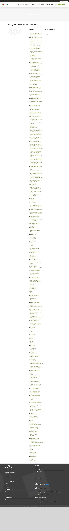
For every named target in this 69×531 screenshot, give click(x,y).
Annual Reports (32, 345)
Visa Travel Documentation (34, 109)
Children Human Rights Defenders (35, 323)
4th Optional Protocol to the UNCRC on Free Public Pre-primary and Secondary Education (36, 34)
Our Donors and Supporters (40, 471)
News (31, 291)
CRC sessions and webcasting (35, 445)
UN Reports (32, 357)
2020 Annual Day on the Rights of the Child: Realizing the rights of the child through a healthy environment (36, 179)
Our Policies (32, 115)
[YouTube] (11, 481)
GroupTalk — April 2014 (34, 431)
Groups (31, 305)
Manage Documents (33, 398)
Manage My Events (33, 456)
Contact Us (32, 255)
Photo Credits (32, 221)
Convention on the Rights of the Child (36, 253)
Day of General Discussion (34, 277)
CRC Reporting (7, 499)
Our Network (38, 469)
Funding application (33, 226)
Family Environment (33, 264)
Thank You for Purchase (34, 196)
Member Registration (33, 234)
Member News (32, 233)
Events (31, 418)
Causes (31, 373)
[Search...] (52, 34)
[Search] (45, 34)
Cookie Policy (32, 334)
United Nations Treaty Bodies (35, 280)
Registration (32, 338)
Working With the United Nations (35, 281)
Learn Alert (32, 108)
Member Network (33, 252)
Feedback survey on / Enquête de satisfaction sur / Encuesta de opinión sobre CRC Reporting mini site (36, 130)
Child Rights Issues (33, 452)
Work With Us (32, 296)
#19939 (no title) (33, 183)
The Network (32, 352)
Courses (31, 201)
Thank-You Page (32, 241)
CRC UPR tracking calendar (34, 174)
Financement (32, 382)
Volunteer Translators (33, 360)
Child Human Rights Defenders (35, 270)
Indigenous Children (33, 441)
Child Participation (33, 269)
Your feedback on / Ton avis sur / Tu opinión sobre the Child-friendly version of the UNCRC (36, 164)
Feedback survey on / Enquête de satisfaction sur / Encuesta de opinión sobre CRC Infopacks (36, 159)
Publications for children (34, 181)
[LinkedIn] (13, 481)
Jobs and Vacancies (33, 460)
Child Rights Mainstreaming (34, 320)
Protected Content (33, 246)
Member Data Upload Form (34, 99)
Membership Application (34, 356)
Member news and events (34, 439)
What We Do (32, 435)
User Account (32, 198)
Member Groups (33, 339)
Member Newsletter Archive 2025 (35, 88)
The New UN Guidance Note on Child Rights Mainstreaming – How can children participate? (36, 312)
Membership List (33, 238)
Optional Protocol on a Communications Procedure (13, 501)
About (31, 364)
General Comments (33, 274)
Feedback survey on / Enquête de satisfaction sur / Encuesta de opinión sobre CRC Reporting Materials (36, 151)
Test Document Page (33, 400)
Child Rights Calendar (33, 416)
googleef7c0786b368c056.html (35, 370)
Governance (32, 349)
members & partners (33, 453)
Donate (31, 299)
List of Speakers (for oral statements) (36, 235)
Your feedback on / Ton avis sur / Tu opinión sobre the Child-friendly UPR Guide (36, 168)
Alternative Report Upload (34, 355)
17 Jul (45, 497)
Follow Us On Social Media (34, 295)
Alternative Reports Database (35, 289)
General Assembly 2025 (34, 83)
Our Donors (32, 342)
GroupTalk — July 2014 (34, 427)
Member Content (33, 224)
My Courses (32, 199)
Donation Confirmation (34, 285)
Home (31, 448)
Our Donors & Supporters (34, 248)
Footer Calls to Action (33, 256)
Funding (31, 399)
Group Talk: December (33, 434)
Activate (31, 330)
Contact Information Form (34, 392)
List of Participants (33, 237)
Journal (31, 371)
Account (31, 242)
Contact (31, 450)
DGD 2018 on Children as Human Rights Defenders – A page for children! (35, 230)
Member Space (32, 249)
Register (31, 244)
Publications (32, 294)
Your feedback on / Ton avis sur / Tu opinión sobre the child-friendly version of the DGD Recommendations (36, 147)
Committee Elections (33, 278)
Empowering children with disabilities (36, 212)
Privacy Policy (32, 227)
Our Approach (32, 327)
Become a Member (33, 298)
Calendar (31, 292)
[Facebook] (5, 481)
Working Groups (33, 348)
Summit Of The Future (33, 316)
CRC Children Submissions (34, 414)
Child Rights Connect (33, 332)
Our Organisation (33, 259)
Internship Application (34, 85)
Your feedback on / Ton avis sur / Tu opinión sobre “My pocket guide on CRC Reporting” (36, 155)
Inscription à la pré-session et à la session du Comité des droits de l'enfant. (35, 386)
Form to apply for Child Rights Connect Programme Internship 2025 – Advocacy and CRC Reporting (36, 75)
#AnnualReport (40, 492)
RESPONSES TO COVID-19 (34, 187)
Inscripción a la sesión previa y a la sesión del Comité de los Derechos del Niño (36, 367)
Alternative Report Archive (34, 223)
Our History (32, 346)
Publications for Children (9, 489)
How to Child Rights (33, 84)
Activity (31, 331)
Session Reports (32, 396)
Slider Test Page (32, 90)
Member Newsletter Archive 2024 (35, 87)
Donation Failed (32, 287)
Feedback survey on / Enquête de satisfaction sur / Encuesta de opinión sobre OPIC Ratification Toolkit (36, 143)
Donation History (33, 288)
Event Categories (33, 421)
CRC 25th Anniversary (34, 417)
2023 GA (31, 31)
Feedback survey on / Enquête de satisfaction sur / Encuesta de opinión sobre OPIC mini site (36, 139)
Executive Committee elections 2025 (36, 63)
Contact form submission (34, 353)
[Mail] (8, 481)
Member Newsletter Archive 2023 (35, 98)
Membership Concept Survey (35, 381)
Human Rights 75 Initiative (34, 314)
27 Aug (45, 488)
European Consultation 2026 (35, 62)
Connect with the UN (33, 446)
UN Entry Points (38, 478)
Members (31, 335)
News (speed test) (33, 202)
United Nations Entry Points (34, 309)
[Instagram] (10, 481)
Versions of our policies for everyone (36, 113)
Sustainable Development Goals (35, 324)
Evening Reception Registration (35, 391)
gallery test (32, 413)
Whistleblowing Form (33, 127)
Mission (31, 374)
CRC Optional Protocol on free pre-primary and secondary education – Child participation (36, 58)
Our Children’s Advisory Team (35, 176)
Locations (31, 420)
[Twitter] (6, 481)
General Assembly (33, 359)
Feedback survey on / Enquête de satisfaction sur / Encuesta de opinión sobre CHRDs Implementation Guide (36, 172)
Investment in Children (34, 260)
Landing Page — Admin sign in (35, 395)
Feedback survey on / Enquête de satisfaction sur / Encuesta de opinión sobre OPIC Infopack (36, 134)
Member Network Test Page (34, 251)
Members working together (34, 438)
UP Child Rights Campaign (34, 432)
